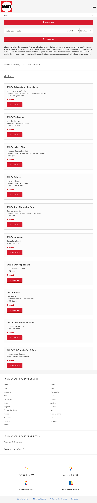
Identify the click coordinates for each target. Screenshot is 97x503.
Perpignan (8, 399)
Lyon (52, 388)
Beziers (53, 406)
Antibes (53, 403)
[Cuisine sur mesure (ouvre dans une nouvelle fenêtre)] (70, 485)
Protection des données (58, 499)
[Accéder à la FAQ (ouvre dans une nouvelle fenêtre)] (70, 470)
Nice (5, 395)
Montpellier (55, 392)
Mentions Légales (39, 499)
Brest (53, 385)
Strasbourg (8, 417)
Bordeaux (7, 385)
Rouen (53, 399)
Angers (6, 425)
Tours (6, 403)
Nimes (6, 414)
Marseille (7, 392)
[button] (94, 6)
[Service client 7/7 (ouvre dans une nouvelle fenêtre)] (26, 470)
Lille (5, 388)
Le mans (54, 421)
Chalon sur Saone (11, 410)
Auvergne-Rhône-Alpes (13, 442)
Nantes (6, 421)
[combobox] (48, 30)
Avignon (7, 406)
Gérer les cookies (23, 499)
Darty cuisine (75, 499)
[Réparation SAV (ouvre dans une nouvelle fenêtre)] (26, 485)
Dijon (53, 410)
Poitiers (53, 417)
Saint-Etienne (56, 414)
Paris (52, 395)
